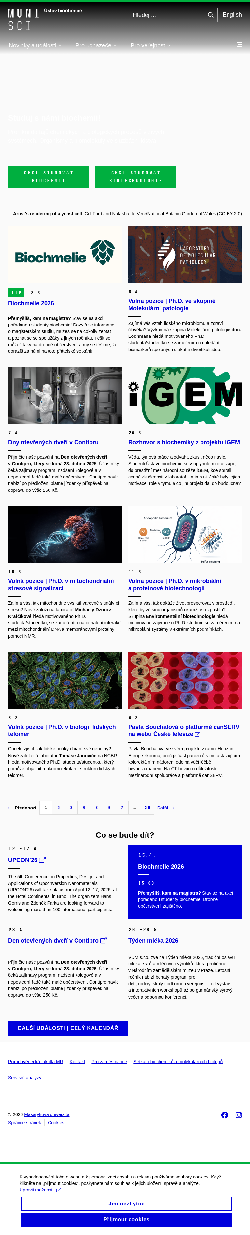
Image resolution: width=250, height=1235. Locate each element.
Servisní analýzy (24, 1077)
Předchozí (22, 807)
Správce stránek (24, 1122)
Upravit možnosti (40, 1195)
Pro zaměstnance (109, 1061)
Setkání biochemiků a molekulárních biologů (178, 1061)
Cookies (56, 1122)
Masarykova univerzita (46, 1114)
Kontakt (77, 1061)
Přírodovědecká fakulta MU (35, 1061)
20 (147, 807)
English (232, 14)
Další (165, 807)
